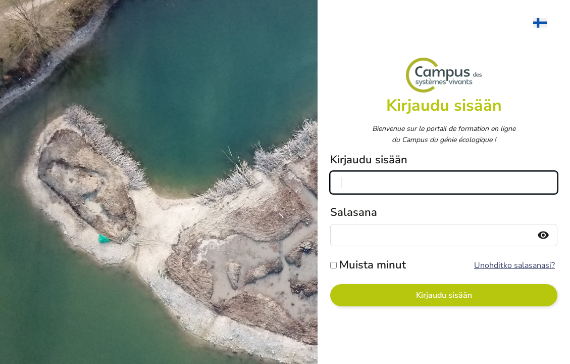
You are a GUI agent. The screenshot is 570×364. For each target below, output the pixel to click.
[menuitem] (545, 23)
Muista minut (372, 264)
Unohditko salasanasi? (514, 265)
